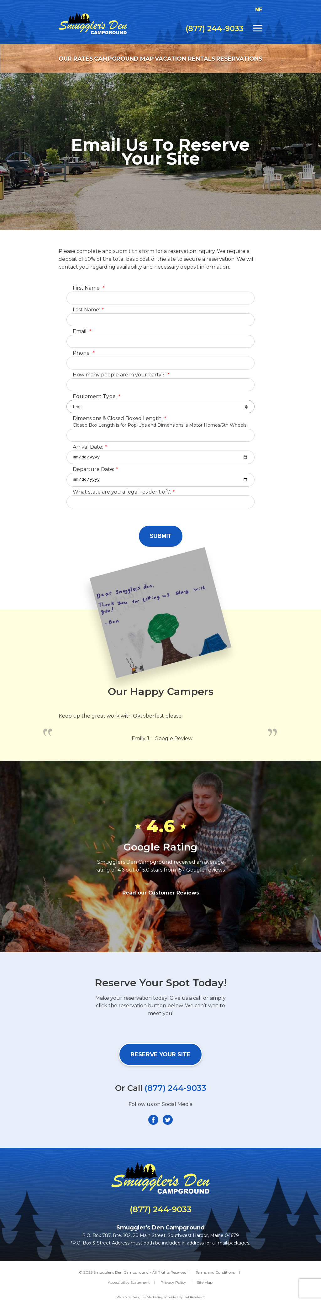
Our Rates (76, 58)
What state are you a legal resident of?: (123, 493)
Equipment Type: (96, 396)
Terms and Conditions (215, 1274)
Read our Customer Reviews (160, 894)
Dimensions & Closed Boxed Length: (119, 418)
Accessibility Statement (129, 1284)
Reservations (239, 58)
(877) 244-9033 (215, 28)
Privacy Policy (173, 1284)
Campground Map (124, 58)
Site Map (205, 1284)
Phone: (83, 353)
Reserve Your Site (160, 1056)
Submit (160, 537)
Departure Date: (95, 470)
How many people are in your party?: (121, 375)
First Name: (88, 288)
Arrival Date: (89, 447)
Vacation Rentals (185, 58)
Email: (82, 331)
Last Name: (88, 310)
